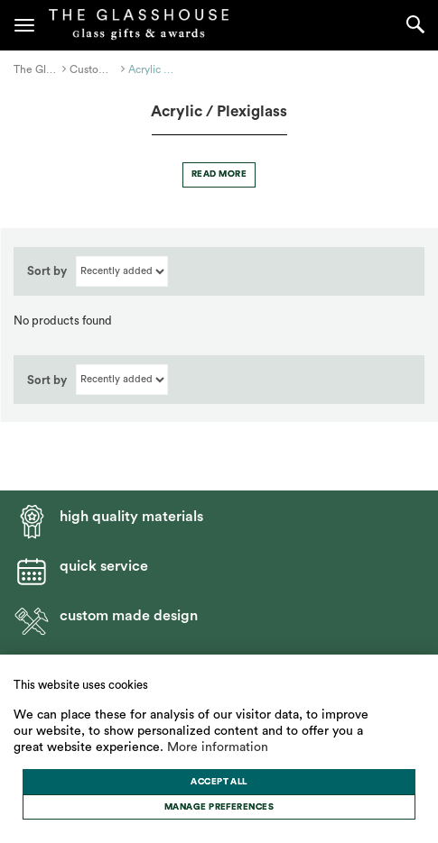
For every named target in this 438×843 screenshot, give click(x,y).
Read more (219, 174)
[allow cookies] (219, 781)
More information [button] (217, 747)
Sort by (47, 271)
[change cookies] (219, 807)
